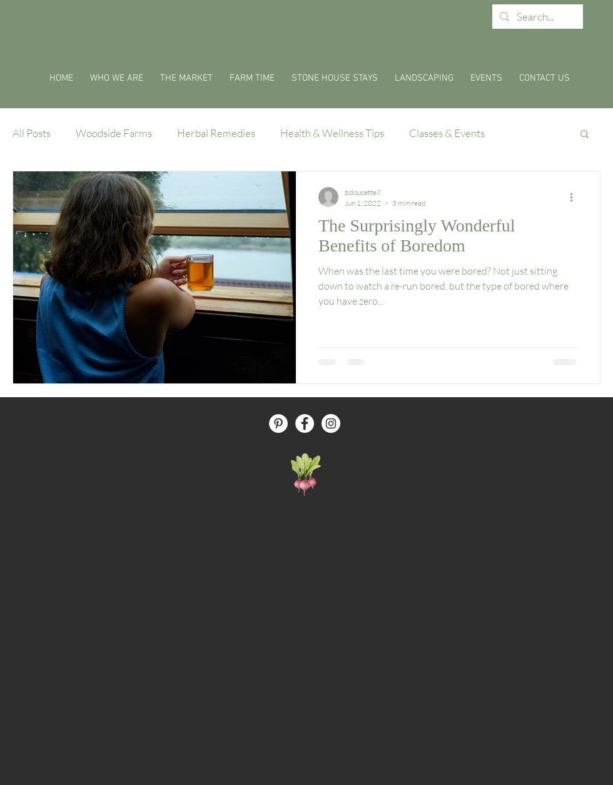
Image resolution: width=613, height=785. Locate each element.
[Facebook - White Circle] (304, 423)
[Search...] (537, 16)
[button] (598, 15)
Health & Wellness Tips (332, 132)
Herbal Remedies (216, 132)
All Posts (32, 132)
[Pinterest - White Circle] (278, 423)
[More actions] (575, 197)
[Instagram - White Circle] (331, 423)
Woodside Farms (114, 132)
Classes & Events (447, 132)
